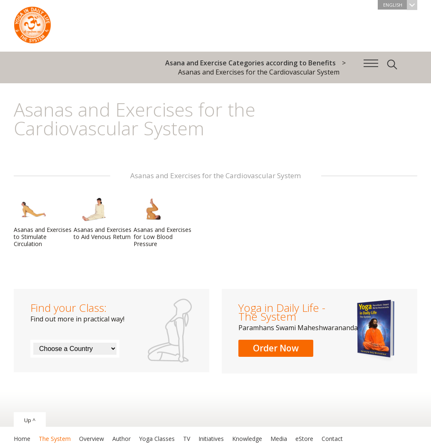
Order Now (276, 348)
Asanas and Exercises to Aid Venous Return (102, 219)
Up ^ (29, 420)
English (400, 5)
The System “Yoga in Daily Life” (32, 23)
